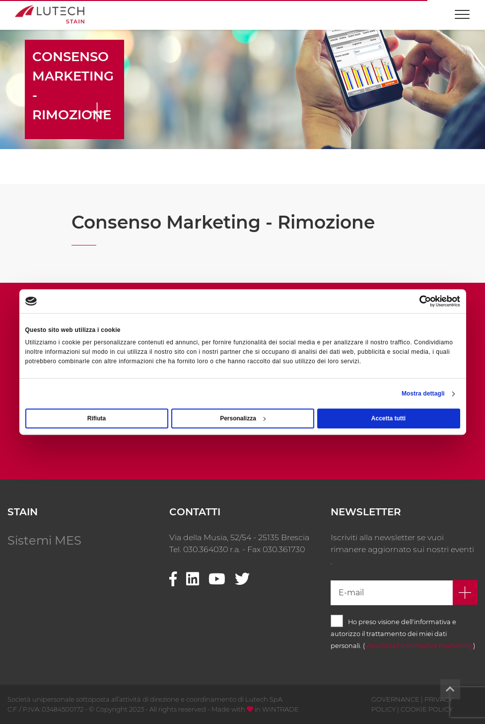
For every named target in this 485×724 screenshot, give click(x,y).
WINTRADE (280, 709)
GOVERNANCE (395, 699)
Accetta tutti (388, 418)
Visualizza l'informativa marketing (419, 645)
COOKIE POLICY (427, 709)
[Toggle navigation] (462, 9)
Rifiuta (96, 418)
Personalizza (243, 418)
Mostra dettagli (423, 393)
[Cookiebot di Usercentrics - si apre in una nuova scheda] (416, 301)
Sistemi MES (44, 540)
